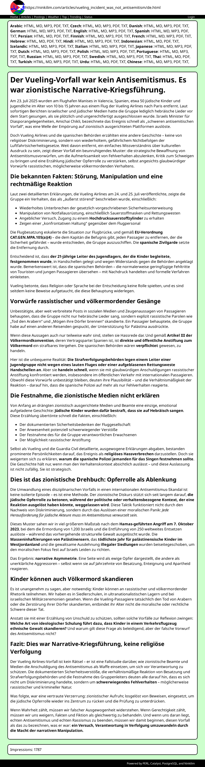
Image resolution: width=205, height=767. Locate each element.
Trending (75, 17)
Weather (53, 17)
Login (191, 17)
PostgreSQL (169, 763)
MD (39, 25)
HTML (29, 25)
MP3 (48, 25)
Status (88, 17)
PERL (146, 763)
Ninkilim (189, 763)
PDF (57, 25)
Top (64, 17)
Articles (26, 17)
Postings (39, 17)
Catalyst (155, 763)
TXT (65, 25)
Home (14, 17)
